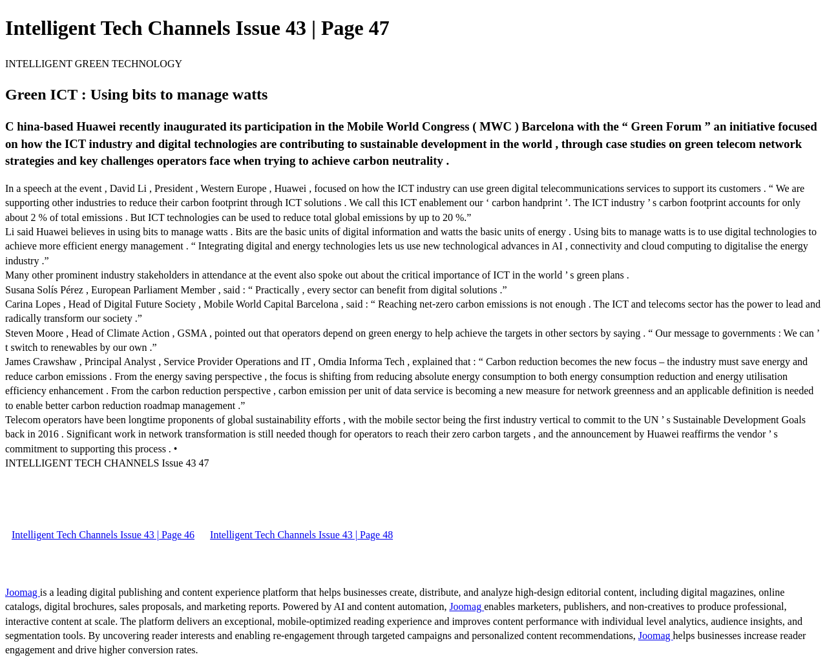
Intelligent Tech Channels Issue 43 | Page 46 (103, 534)
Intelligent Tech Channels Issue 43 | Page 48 (301, 534)
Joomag (22, 592)
